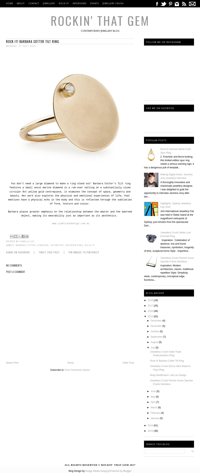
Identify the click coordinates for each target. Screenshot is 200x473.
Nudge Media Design (96, 471)
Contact (33, 3)
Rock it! (90, 245)
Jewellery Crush (113, 3)
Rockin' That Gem (100, 20)
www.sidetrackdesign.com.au (70, 223)
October (155, 331)
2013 (151, 430)
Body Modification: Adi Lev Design (168, 375)
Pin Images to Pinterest (84, 252)
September (157, 336)
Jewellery (49, 3)
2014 (151, 425)
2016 (151, 311)
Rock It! (64, 3)
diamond (43, 245)
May (153, 396)
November (156, 326)
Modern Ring (74, 245)
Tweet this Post (49, 252)
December (156, 320)
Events (94, 3)
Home (9, 3)
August (155, 342)
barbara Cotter (26, 245)
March (154, 407)
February (156, 413)
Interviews (79, 3)
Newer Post (12, 362)
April (153, 402)
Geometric (57, 245)
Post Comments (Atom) (77, 370)
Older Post (128, 362)
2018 (151, 300)
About (21, 3)
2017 (151, 305)
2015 (151, 316)
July (153, 347)
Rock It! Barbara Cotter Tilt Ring (167, 360)
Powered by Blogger (120, 471)
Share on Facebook (18, 252)
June (153, 391)
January (155, 418)
